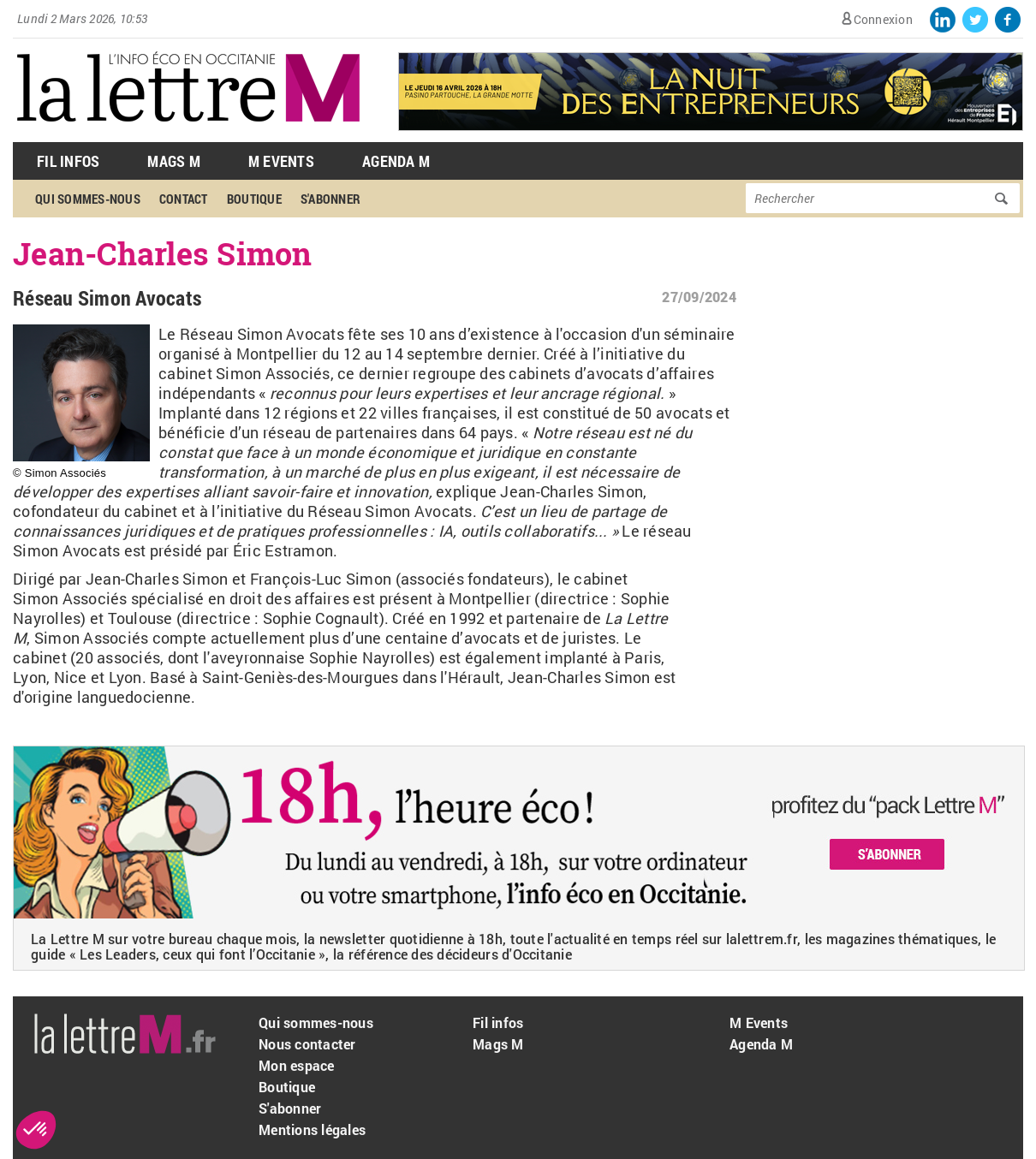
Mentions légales (312, 1129)
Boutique (254, 198)
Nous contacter (307, 1044)
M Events (281, 161)
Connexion (883, 19)
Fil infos (498, 1022)
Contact (183, 198)
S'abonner (330, 198)
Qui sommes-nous (87, 198)
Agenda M (396, 161)
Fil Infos (68, 161)
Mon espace (297, 1065)
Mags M (173, 161)
